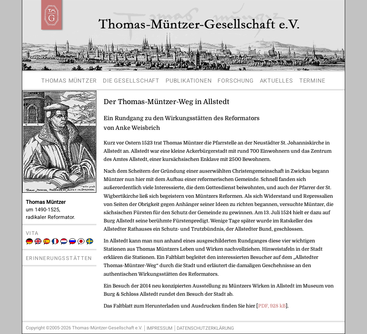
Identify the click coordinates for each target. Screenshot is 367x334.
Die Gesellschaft (131, 81)
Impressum (159, 328)
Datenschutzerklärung (205, 328)
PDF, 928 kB (272, 306)
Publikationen (188, 81)
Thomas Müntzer (69, 81)
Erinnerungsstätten (59, 258)
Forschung (235, 81)
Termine (312, 81)
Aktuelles (276, 81)
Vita (32, 233)
